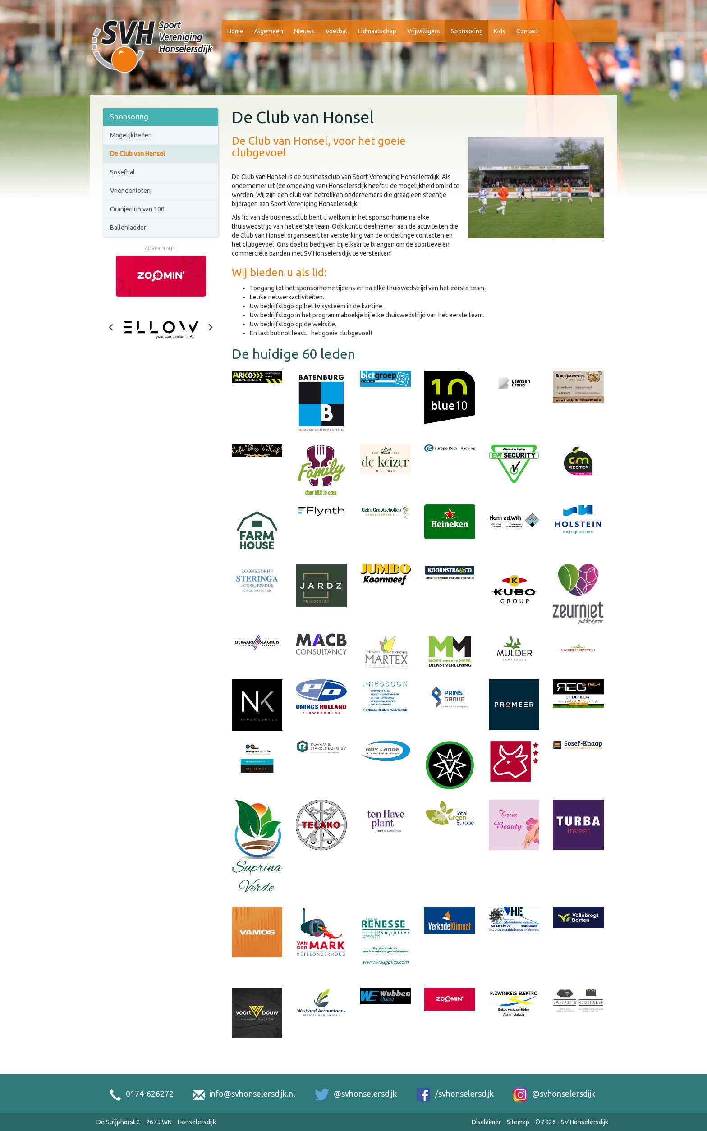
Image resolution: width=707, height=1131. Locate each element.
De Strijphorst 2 (118, 1122)
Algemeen (268, 31)
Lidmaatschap (377, 31)
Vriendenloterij (131, 190)
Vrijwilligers (423, 31)
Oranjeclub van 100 (137, 209)
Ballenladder (128, 227)
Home (235, 31)
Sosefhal (122, 172)
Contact (527, 31)
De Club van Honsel (137, 153)
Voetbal (336, 31)
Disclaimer (486, 1122)
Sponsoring (467, 31)
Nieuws (304, 31)
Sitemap (518, 1122)
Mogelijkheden (131, 135)
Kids (499, 31)
